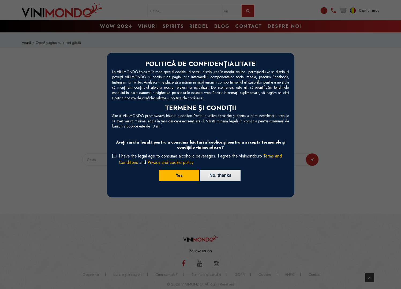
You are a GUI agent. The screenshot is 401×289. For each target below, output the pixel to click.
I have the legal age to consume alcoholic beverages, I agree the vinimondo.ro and (200, 159)
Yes (179, 175)
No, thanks (220, 175)
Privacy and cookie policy (170, 162)
